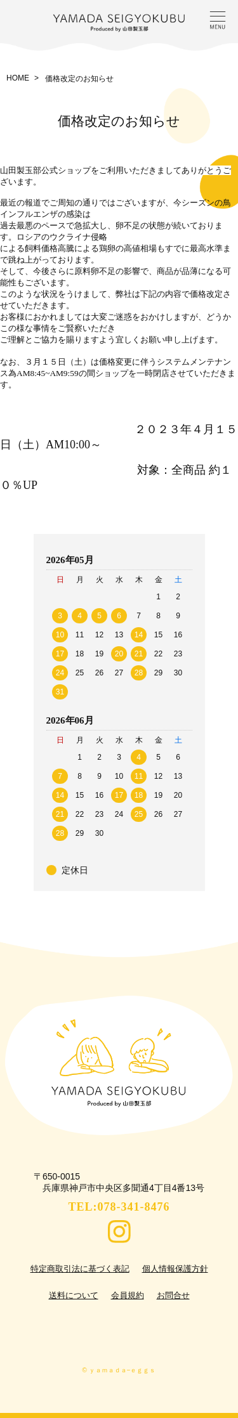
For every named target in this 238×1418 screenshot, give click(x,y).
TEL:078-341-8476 (119, 1206)
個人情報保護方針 (175, 1268)
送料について (73, 1295)
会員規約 (127, 1295)
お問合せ (173, 1295)
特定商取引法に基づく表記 (79, 1268)
